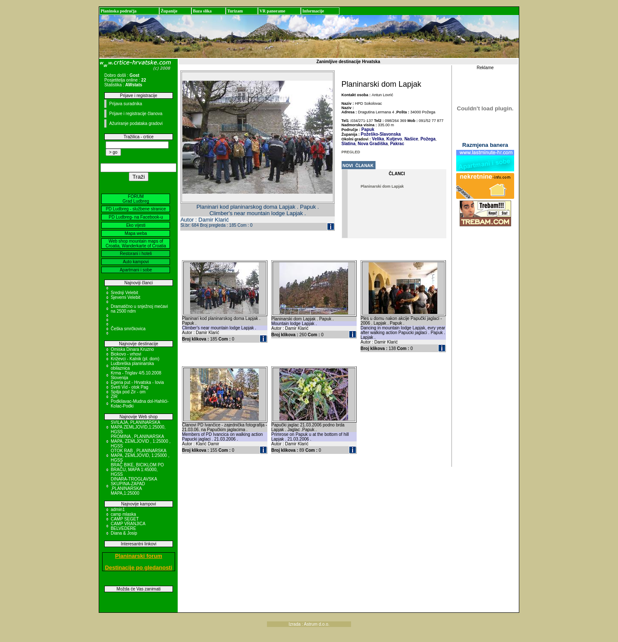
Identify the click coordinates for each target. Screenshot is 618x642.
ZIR (114, 396)
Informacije (313, 11)
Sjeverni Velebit (125, 297)
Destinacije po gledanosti (139, 567)
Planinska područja (118, 11)
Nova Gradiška (372, 143)
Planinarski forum (138, 556)
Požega (427, 139)
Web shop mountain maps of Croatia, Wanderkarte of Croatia (136, 243)
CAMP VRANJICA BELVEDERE (128, 526)
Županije (169, 11)
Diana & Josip (124, 533)
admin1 (118, 509)
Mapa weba (136, 233)
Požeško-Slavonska (381, 134)
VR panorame (272, 11)
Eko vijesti (135, 225)
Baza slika (202, 11)
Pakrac (396, 143)
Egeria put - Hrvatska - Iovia (137, 382)
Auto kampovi (136, 261)
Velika (378, 139)
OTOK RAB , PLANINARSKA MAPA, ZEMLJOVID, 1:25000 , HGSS (140, 455)
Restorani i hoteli (135, 253)
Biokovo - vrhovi (126, 354)
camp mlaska (123, 514)
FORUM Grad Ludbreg (136, 199)
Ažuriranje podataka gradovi (136, 123)
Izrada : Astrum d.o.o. (308, 624)
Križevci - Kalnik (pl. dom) (135, 358)
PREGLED (351, 152)
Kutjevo (393, 139)
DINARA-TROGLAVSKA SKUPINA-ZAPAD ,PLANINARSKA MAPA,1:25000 (134, 486)
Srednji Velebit (124, 292)
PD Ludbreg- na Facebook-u (136, 217)
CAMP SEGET (125, 519)
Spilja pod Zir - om (128, 391)
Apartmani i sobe (136, 270)
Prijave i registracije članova (135, 113)
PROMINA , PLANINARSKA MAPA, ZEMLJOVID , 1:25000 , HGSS (140, 441)
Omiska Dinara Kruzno (132, 349)
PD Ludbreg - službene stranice (136, 209)
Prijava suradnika (125, 103)
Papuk (367, 129)
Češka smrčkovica (128, 328)
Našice (410, 139)
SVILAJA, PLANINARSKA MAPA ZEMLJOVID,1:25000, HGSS (138, 427)
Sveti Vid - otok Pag (129, 387)
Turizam (234, 11)
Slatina (349, 143)
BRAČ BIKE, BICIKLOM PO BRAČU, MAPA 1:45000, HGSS (137, 469)
